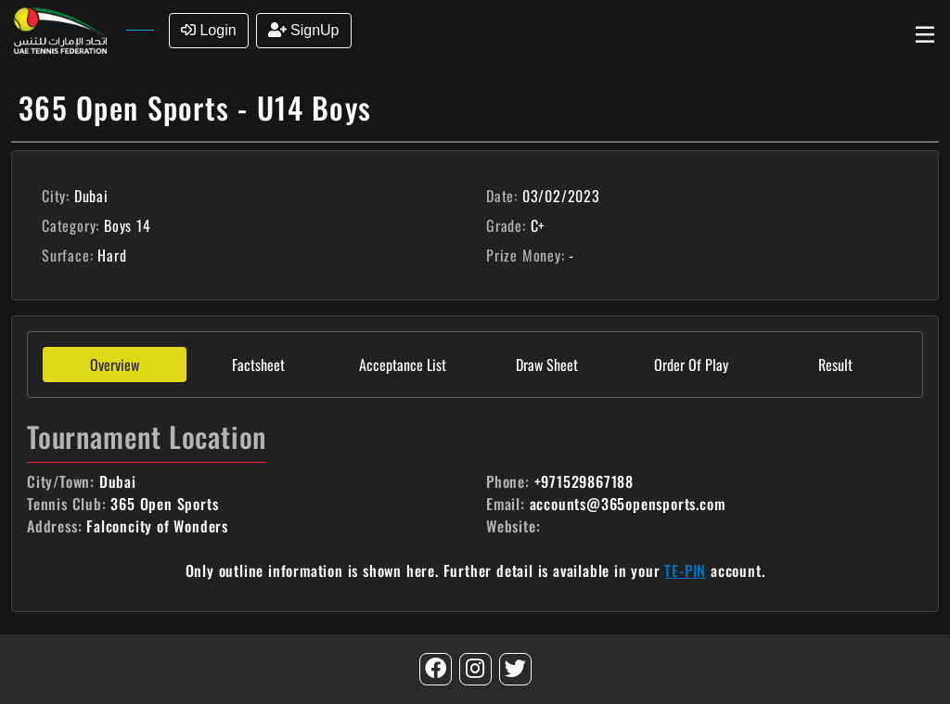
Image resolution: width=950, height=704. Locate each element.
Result (835, 364)
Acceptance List (402, 364)
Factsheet (258, 364)
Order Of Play (691, 364)
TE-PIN (685, 570)
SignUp (304, 30)
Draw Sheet (547, 364)
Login (209, 30)
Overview (114, 364)
